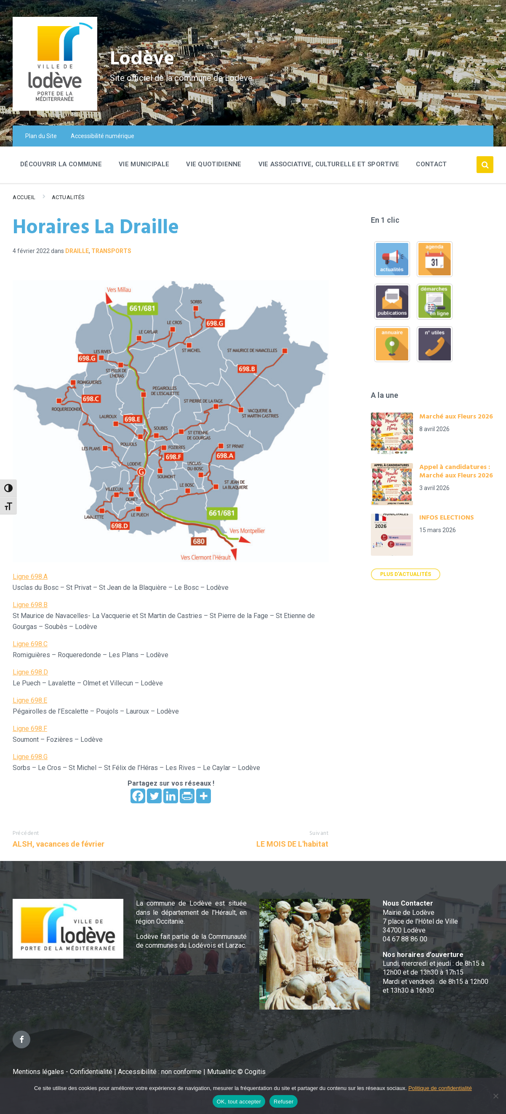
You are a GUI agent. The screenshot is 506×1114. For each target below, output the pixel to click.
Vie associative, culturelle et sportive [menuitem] (328, 164)
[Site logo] (55, 108)
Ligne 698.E (30, 700)
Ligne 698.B (30, 605)
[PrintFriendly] (187, 796)
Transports (111, 251)
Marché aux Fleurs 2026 (456, 416)
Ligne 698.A (30, 577)
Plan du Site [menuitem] (41, 136)
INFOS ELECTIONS (446, 517)
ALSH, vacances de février (58, 843)
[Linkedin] (170, 796)
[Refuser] (495, 1096)
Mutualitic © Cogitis (236, 1072)
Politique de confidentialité (440, 1088)
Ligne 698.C (30, 644)
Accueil (24, 197)
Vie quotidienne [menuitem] (214, 164)
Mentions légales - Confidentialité (62, 1072)
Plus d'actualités (405, 574)
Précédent (26, 833)
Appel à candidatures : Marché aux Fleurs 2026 (456, 471)
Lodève (143, 59)
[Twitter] (154, 796)
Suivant (319, 833)
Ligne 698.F (30, 729)
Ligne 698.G (30, 757)
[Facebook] (137, 796)
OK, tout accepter (239, 1101)
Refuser (283, 1101)
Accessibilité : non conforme (160, 1072)
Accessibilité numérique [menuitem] (102, 136)
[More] (203, 796)
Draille (77, 251)
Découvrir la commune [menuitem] (61, 164)
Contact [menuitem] (431, 164)
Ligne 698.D (30, 672)
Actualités (68, 197)
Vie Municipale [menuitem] (144, 164)
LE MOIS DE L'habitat (292, 843)
